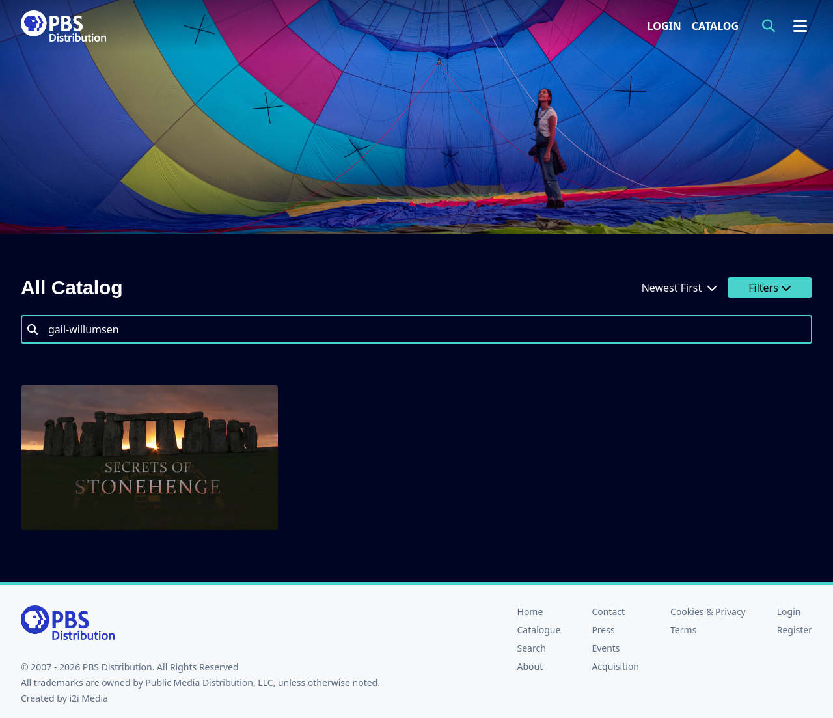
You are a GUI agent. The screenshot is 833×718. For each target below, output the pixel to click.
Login (664, 26)
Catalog (715, 26)
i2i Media (88, 698)
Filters (769, 288)
